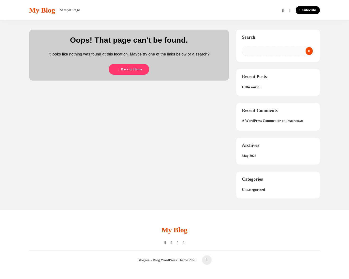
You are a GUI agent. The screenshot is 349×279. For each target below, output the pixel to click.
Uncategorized (253, 190)
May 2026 (249, 156)
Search (249, 37)
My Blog (42, 10)
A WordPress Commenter (261, 121)
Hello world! (251, 87)
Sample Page (70, 10)
